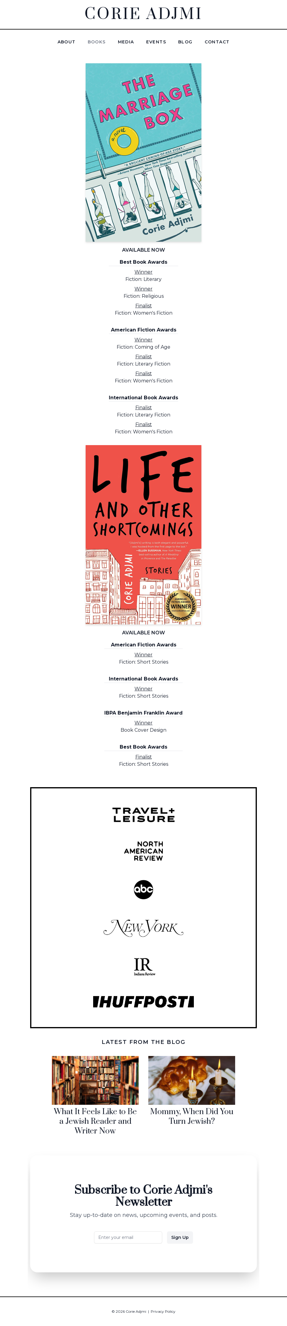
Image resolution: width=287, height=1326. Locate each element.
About (67, 42)
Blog (185, 42)
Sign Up (180, 1237)
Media (126, 42)
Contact (217, 42)
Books (97, 42)
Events (156, 42)
